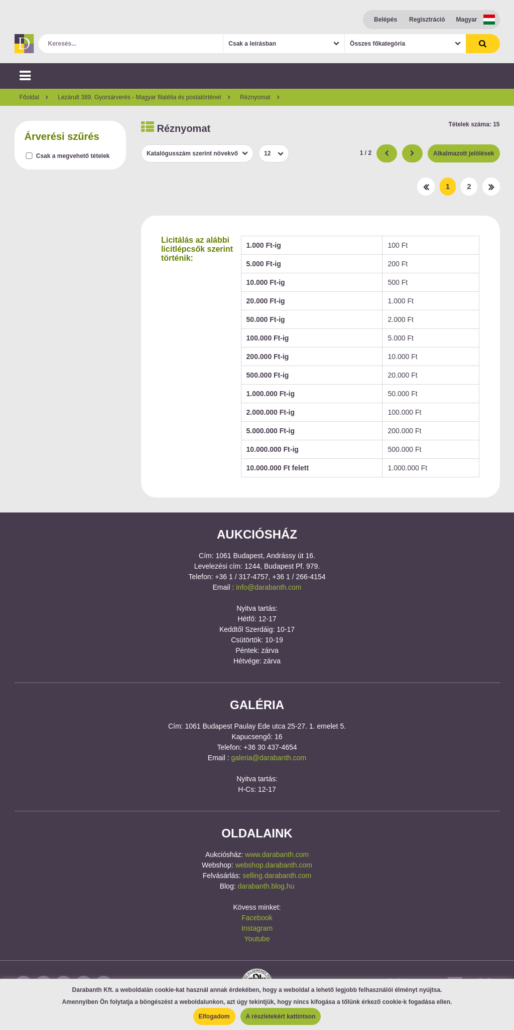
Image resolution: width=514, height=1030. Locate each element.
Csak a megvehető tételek (73, 155)
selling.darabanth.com (276, 876)
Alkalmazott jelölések (463, 153)
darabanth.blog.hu (265, 886)
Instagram (257, 928)
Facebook (256, 918)
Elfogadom (214, 1016)
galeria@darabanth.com (269, 758)
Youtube (257, 939)
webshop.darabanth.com (273, 865)
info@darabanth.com (268, 587)
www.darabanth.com (277, 854)
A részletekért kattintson (281, 1016)
